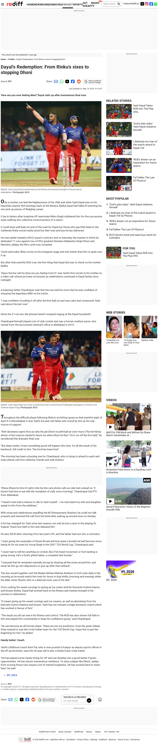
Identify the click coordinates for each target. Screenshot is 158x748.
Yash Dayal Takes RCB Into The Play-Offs (143, 108)
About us (112, 740)
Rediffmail (78, 732)
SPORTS (78, 4)
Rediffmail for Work (47, 732)
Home (3, 59)
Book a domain (65, 732)
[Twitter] (142, 4)
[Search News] (118, 4)
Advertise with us (57, 740)
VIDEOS (111, 400)
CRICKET (67, 4)
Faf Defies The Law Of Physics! (126, 229)
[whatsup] (155, 4)
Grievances (135, 740)
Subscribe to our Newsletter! (75, 697)
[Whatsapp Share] (61, 81)
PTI (9, 81)
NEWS (37, 4)
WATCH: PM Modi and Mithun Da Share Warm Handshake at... (128, 434)
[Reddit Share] (78, 81)
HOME (30, 4)
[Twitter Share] (67, 81)
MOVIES (57, 4)
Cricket (11, 59)
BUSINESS (47, 4)
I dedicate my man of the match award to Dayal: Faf (145, 144)
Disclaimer (70, 740)
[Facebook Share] (72, 81)
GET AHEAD (87, 4)
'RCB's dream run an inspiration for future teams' (144, 162)
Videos (98, 732)
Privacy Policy (83, 740)
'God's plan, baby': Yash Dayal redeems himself (144, 126)
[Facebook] (151, 4)
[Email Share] (55, 81)
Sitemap (93, 740)
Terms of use (123, 740)
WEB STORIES (115, 312)
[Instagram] (146, 4)
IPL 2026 (111, 579)
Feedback (103, 740)
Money (89, 732)
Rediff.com (44, 740)
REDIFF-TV (95, 4)
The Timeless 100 (111, 732)
